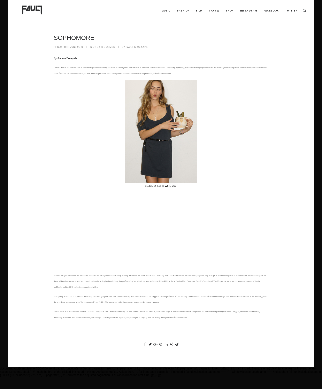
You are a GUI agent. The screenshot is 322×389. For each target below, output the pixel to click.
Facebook (271, 16)
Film (199, 16)
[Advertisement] (161, 243)
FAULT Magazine (137, 59)
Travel (214, 16)
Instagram (248, 16)
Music (166, 16)
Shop (229, 16)
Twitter (291, 16)
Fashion (183, 16)
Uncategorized (104, 59)
